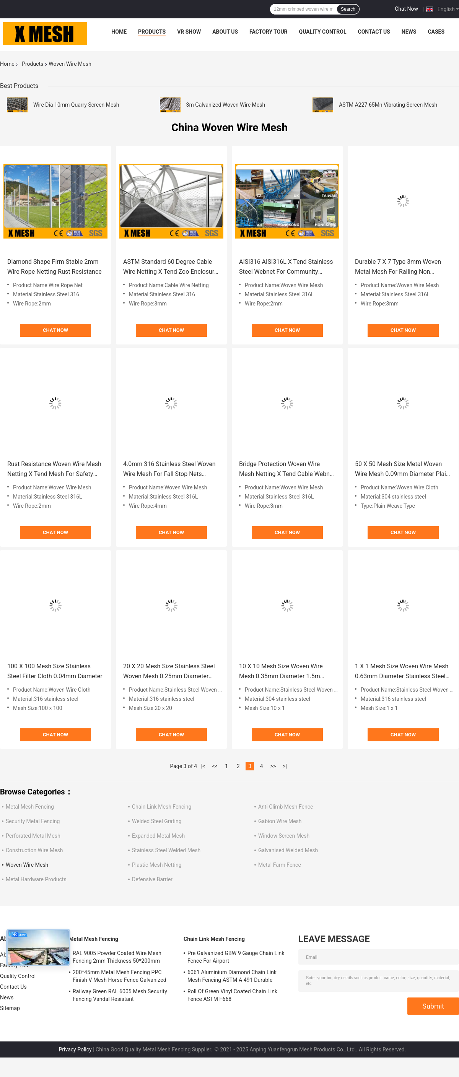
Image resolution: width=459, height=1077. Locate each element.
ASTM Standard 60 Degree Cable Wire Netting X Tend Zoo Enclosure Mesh (170, 267)
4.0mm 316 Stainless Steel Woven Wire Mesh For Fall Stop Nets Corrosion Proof (169, 469)
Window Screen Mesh (283, 836)
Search (348, 9)
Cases (436, 32)
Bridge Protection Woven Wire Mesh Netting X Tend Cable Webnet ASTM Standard (287, 469)
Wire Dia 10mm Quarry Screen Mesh (76, 105)
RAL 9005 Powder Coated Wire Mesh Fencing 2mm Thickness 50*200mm (117, 957)
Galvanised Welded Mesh (288, 850)
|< (203, 766)
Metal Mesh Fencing (30, 807)
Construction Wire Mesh (34, 850)
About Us (225, 32)
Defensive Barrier (152, 879)
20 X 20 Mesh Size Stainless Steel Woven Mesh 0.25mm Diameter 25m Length (169, 672)
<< (215, 766)
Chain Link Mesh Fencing (161, 807)
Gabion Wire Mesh (280, 821)
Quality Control (323, 32)
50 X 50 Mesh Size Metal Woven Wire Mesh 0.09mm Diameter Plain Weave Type (402, 469)
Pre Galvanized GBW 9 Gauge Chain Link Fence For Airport (236, 957)
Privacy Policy (75, 1049)
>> (273, 766)
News (409, 32)
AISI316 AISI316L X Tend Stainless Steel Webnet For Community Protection (286, 267)
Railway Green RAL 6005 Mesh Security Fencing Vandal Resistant (120, 995)
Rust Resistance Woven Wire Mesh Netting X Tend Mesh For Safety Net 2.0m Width (54, 469)
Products (152, 32)
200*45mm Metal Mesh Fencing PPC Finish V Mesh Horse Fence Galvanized (119, 976)
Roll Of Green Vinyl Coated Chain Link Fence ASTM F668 (232, 995)
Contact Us (374, 32)
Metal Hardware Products (36, 879)
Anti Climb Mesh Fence (285, 807)
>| (285, 766)
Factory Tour (268, 32)
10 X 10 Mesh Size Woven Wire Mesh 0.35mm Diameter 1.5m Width (281, 672)
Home (119, 32)
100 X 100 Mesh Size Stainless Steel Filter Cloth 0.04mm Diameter (55, 671)
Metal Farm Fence (279, 865)
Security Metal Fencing (33, 821)
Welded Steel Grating (157, 821)
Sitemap (10, 1008)
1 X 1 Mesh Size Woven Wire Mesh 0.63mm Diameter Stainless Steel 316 (401, 672)
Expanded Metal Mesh (158, 836)
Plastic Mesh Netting (157, 865)
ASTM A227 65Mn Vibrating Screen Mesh (388, 105)
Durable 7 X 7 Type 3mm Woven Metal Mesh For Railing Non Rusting (398, 267)
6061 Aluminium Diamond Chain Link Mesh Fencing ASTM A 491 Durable (232, 976)
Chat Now (406, 9)
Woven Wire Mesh (27, 865)
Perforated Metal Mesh (33, 836)
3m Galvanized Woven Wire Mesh (225, 105)
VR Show (189, 32)
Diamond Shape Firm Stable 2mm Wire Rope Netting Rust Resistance (54, 266)
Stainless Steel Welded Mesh (166, 850)
